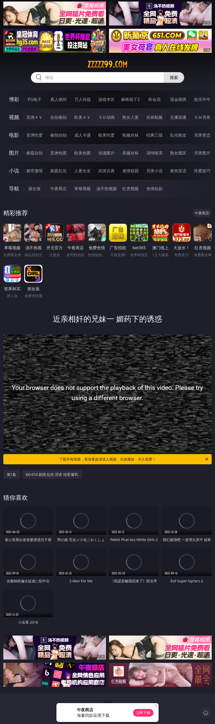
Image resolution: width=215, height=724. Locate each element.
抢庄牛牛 (202, 99)
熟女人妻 (130, 117)
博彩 (14, 99)
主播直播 (178, 117)
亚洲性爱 (34, 135)
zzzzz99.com (107, 64)
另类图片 (202, 153)
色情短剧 (154, 188)
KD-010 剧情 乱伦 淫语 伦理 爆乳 (52, 474)
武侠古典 (106, 171)
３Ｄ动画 (106, 117)
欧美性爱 (106, 135)
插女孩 (34, 188)
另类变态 (202, 135)
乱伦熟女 (178, 135)
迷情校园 (130, 171)
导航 (14, 188)
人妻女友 (82, 171)
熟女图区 (178, 153)
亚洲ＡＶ (34, 117)
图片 (14, 152)
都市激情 (34, 171)
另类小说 (154, 171)
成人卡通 (82, 135)
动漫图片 (106, 153)
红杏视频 (130, 188)
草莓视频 (82, 188)
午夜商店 (58, 188)
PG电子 (34, 99)
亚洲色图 (58, 153)
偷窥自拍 (34, 153)
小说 (14, 170)
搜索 (174, 77)
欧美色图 (82, 153)
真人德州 (58, 99)
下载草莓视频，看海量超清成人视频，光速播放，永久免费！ (134, 459)
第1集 (11, 474)
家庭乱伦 (58, 171)
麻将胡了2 (130, 99)
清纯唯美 (154, 153)
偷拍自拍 (58, 135)
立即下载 (143, 712)
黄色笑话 (178, 171)
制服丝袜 (130, 135)
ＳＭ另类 (202, 117)
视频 (14, 117)
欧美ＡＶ (82, 117)
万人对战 (82, 99)
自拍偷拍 (58, 117)
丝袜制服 (154, 117)
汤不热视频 (106, 188)
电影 (14, 134)
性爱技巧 (202, 171)
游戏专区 (106, 99)
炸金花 (154, 99)
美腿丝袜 (130, 153)
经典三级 (154, 135)
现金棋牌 (178, 99)
